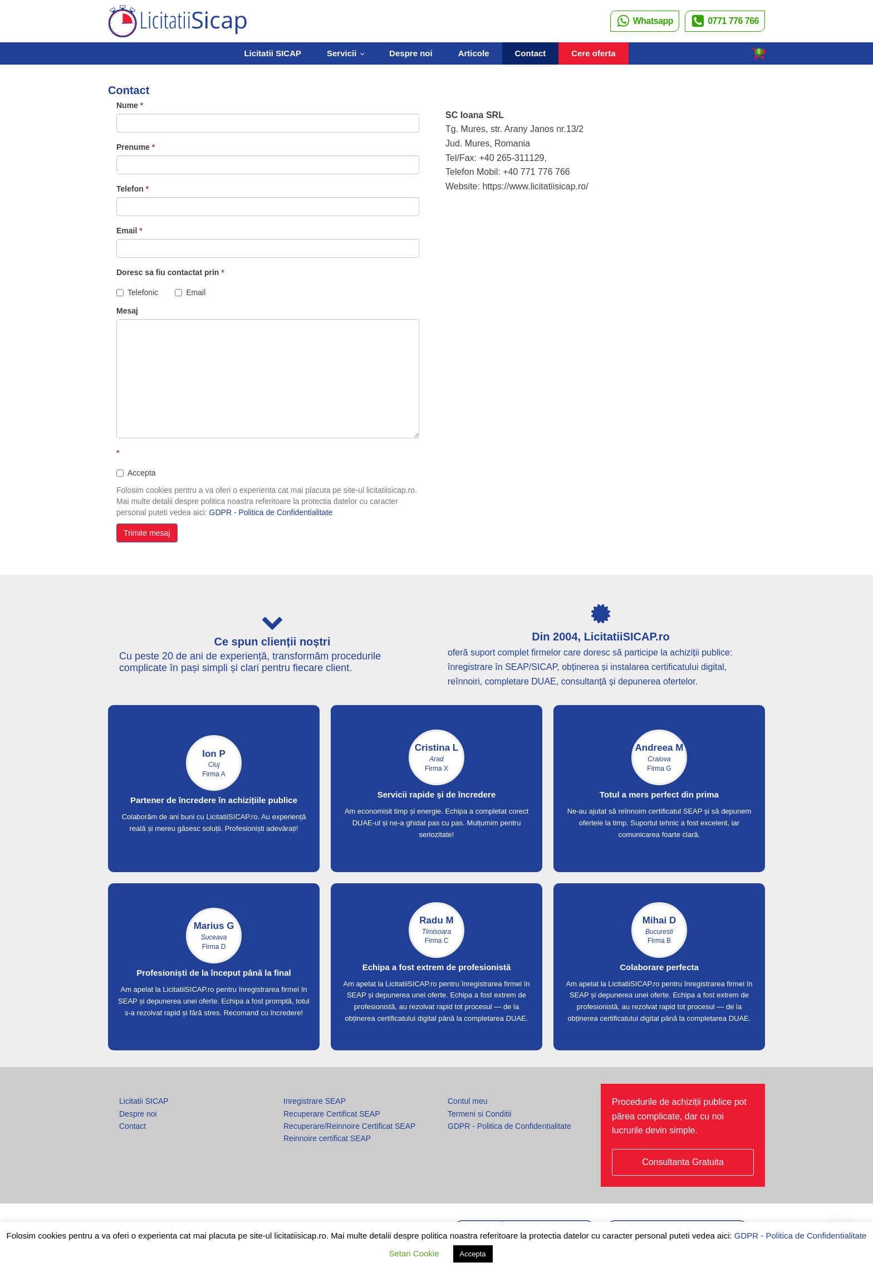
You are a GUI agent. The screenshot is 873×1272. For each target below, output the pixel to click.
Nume (129, 105)
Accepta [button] (473, 1254)
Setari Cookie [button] (414, 1253)
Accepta (136, 472)
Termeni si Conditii (479, 1113)
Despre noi (411, 53)
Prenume (135, 147)
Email (129, 230)
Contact (530, 53)
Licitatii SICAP (272, 53)
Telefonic (137, 292)
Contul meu (468, 1101)
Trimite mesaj (147, 533)
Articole (473, 53)
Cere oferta (593, 53)
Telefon (132, 188)
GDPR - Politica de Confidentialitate (271, 512)
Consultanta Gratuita (683, 1162)
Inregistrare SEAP (314, 1101)
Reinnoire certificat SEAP (327, 1138)
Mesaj (127, 310)
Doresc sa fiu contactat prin (170, 272)
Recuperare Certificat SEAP (331, 1113)
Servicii (341, 53)
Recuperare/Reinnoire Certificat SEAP (349, 1126)
